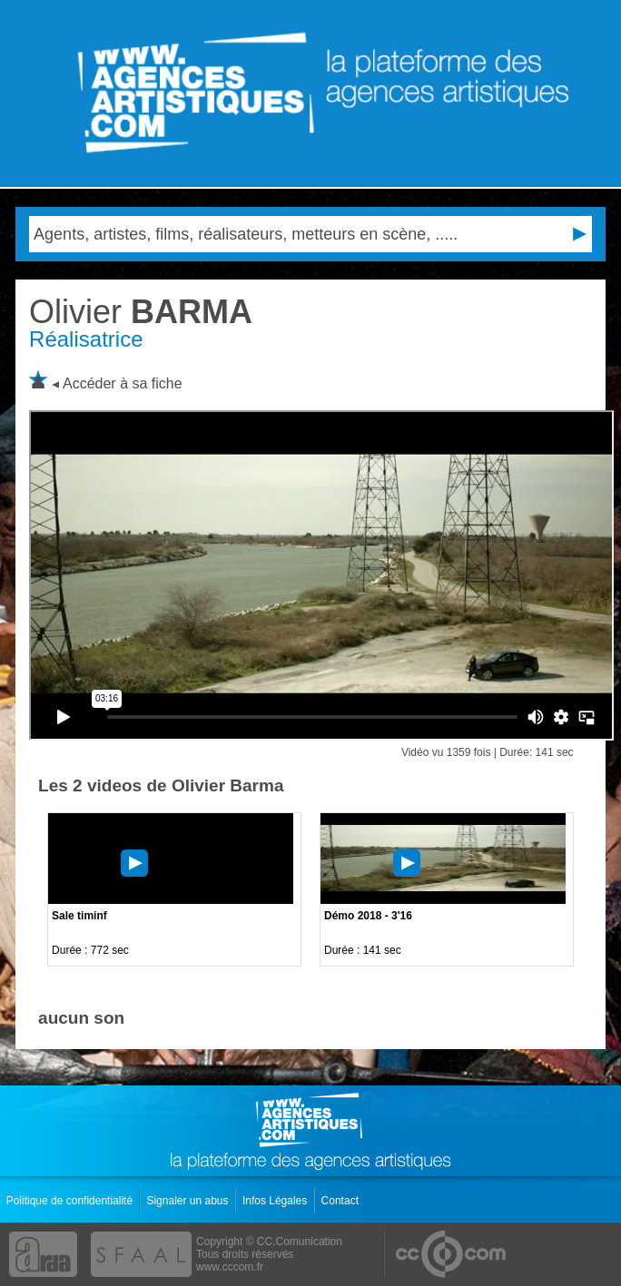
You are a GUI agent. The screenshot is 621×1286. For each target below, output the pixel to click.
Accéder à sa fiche (122, 383)
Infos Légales (276, 1200)
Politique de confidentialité (71, 1200)
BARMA (140, 311)
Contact (341, 1200)
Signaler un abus (188, 1200)
